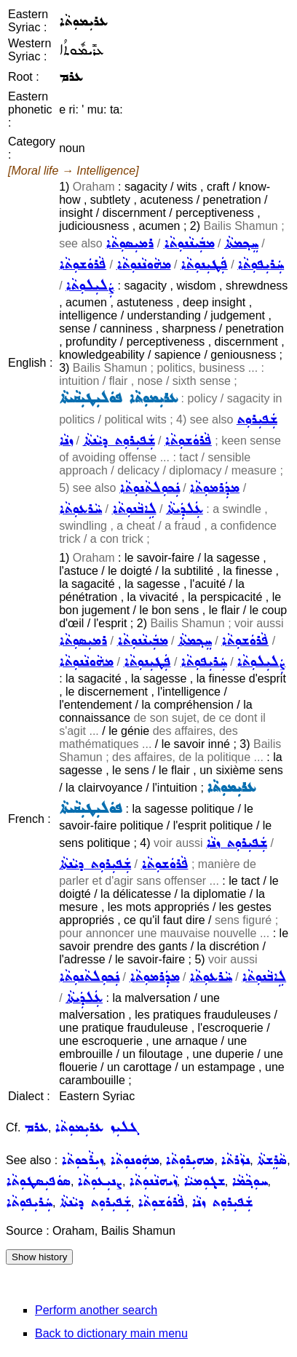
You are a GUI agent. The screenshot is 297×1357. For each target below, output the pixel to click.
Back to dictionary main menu (111, 1333)
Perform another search (96, 1310)
